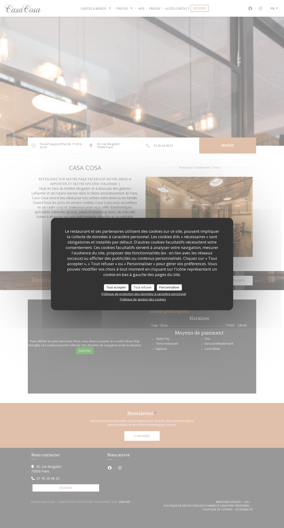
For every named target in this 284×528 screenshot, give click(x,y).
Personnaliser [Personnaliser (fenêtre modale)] (169, 287)
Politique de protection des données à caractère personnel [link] (143, 294)
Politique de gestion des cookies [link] (143, 299)
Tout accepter (116, 287)
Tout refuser (143, 287)
